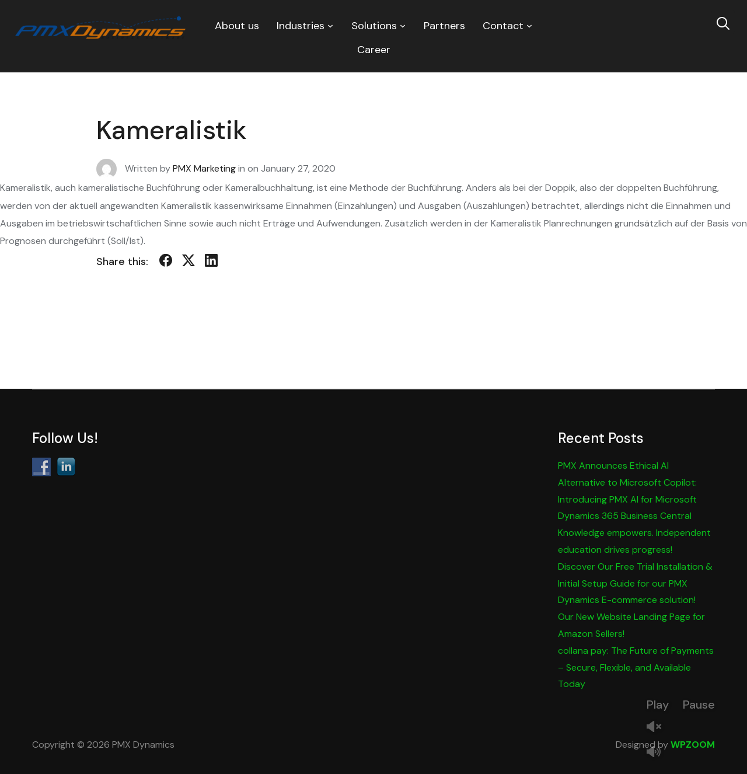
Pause (699, 704)
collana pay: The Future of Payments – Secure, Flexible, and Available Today (636, 667)
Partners (444, 26)
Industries (300, 26)
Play (658, 704)
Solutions (374, 26)
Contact (503, 26)
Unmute (658, 727)
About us (237, 26)
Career (373, 50)
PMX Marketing (204, 168)
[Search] (723, 22)
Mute (658, 752)
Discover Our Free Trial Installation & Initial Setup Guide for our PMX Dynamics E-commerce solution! (635, 583)
